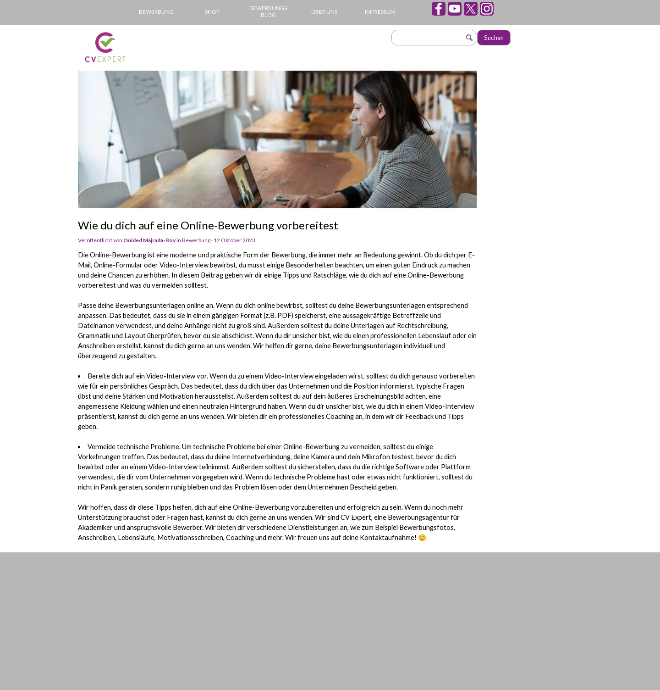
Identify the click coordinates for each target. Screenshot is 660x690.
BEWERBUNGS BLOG (268, 11)
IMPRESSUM (380, 11)
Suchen (494, 37)
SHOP (212, 11)
